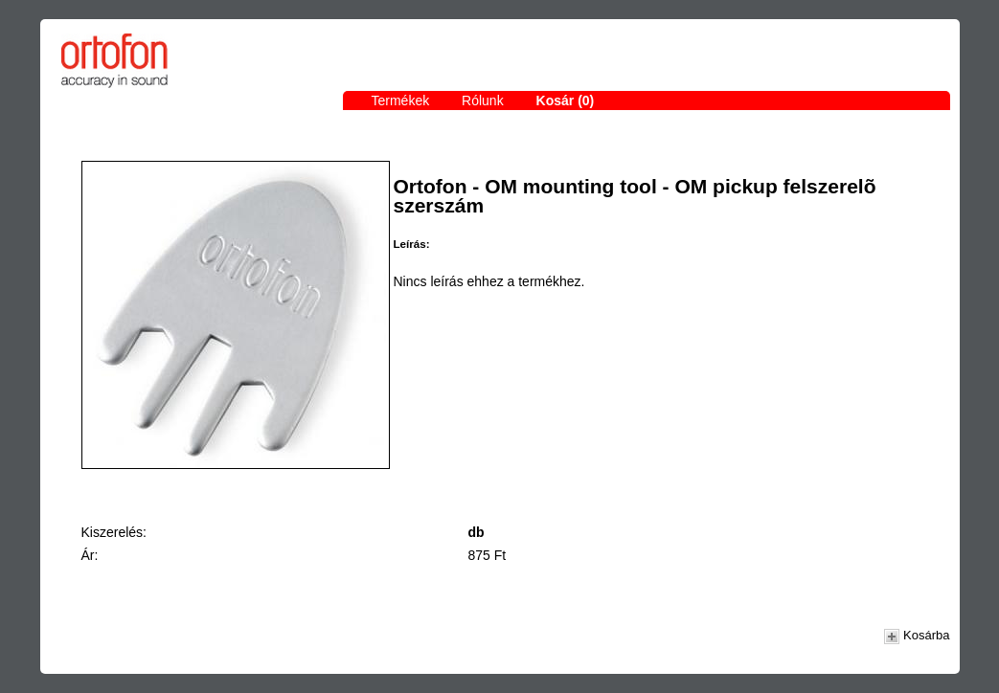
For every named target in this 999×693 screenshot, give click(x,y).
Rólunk (483, 100)
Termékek (401, 100)
